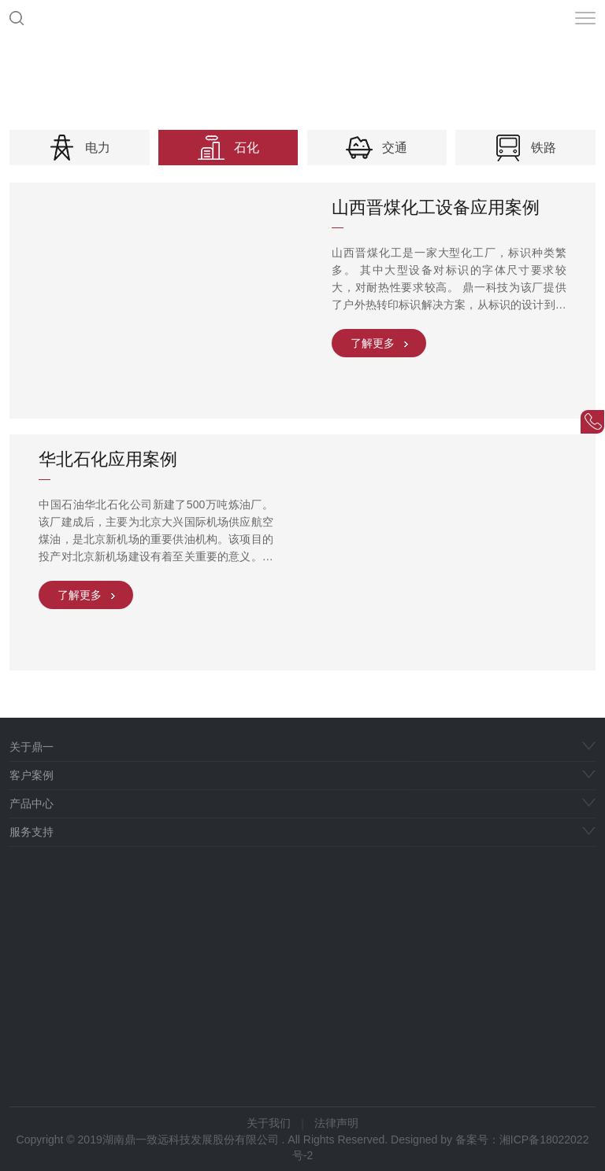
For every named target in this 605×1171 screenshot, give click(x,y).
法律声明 (336, 1123)
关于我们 (269, 1123)
